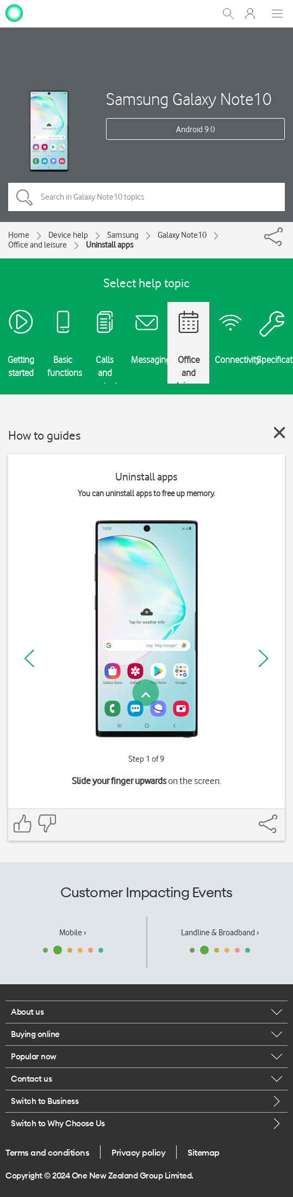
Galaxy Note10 (182, 235)
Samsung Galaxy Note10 (189, 99)
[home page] (14, 12)
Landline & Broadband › (220, 932)
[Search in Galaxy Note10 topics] (146, 197)
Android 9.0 (195, 129)
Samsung (123, 235)
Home (18, 235)
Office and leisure (37, 245)
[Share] (284, 233)
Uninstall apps (109, 245)
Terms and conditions (47, 1152)
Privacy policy (138, 1152)
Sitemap (204, 1152)
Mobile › (72, 932)
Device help (68, 235)
